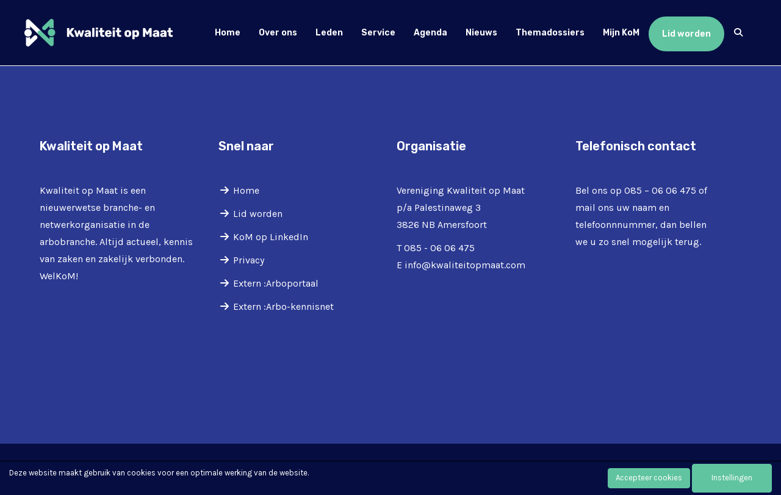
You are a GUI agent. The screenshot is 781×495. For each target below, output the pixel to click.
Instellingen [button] (731, 477)
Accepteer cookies (649, 477)
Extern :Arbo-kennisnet (283, 306)
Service (378, 33)
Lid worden (686, 34)
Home (227, 33)
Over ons (278, 33)
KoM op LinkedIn (270, 237)
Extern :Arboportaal (276, 283)
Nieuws (481, 33)
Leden (329, 33)
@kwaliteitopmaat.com (465, 265)
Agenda (430, 33)
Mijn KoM (621, 33)
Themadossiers (550, 33)
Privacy (248, 260)
